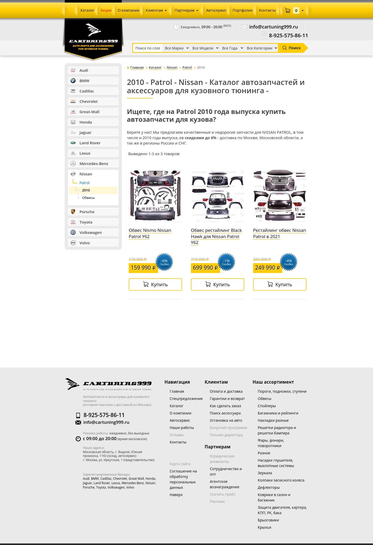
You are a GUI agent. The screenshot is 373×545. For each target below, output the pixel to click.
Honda (150, 478)
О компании (180, 413)
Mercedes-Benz (132, 483)
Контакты (178, 442)
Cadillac (105, 478)
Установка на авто (226, 420)
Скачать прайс (222, 494)
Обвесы (264, 398)
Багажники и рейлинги (278, 413)
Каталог (176, 405)
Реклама (217, 501)
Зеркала (265, 472)
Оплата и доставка (226, 391)
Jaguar (87, 483)
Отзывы (177, 434)
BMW (95, 478)
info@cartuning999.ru (273, 27)
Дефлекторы (269, 487)
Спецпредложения (186, 398)
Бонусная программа (228, 427)
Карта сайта (180, 463)
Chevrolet (120, 478)
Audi (86, 478)
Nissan (150, 483)
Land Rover (102, 483)
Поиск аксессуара (225, 413)
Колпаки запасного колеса (281, 480)
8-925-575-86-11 (288, 35)
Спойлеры (267, 405)
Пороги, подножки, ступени (282, 391)
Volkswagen (116, 487)
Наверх (176, 494)
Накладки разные (273, 420)
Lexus (116, 483)
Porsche (89, 487)
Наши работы (182, 427)
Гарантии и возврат (227, 398)
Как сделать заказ (225, 405)
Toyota (101, 487)
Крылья (264, 527)
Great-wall (136, 478)
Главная (177, 391)
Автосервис (180, 420)
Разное (264, 452)
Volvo (130, 487)
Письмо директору (226, 434)
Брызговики (268, 520)
